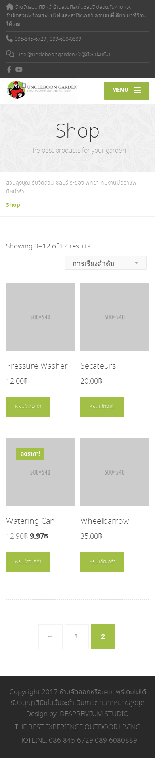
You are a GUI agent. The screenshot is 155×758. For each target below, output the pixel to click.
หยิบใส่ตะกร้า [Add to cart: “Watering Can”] (28, 562)
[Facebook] (9, 69)
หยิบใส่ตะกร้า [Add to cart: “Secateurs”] (102, 407)
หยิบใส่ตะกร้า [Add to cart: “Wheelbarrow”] (102, 562)
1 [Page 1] (77, 636)
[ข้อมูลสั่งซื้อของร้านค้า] (106, 263)
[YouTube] (19, 69)
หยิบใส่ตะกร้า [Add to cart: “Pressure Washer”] (28, 407)
